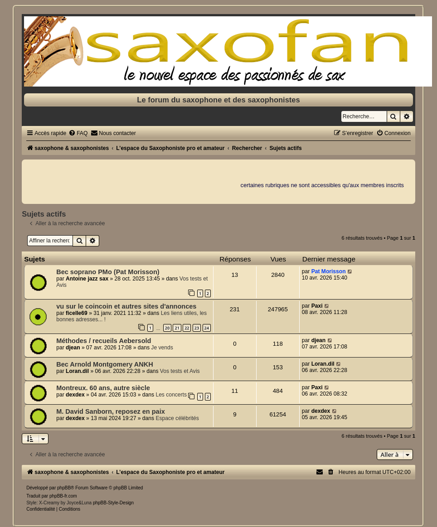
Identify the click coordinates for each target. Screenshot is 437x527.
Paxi (317, 306)
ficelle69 (76, 313)
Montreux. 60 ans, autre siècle (103, 388)
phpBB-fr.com (63, 495)
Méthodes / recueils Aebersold (103, 340)
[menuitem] (77, 133)
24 (206, 328)
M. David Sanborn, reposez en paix (110, 411)
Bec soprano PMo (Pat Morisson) (107, 272)
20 (167, 328)
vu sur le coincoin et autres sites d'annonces (126, 306)
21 (177, 328)
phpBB (64, 487)
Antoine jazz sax (87, 279)
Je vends (162, 347)
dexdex (75, 395)
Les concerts (171, 395)
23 (196, 328)
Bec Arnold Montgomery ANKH (104, 364)
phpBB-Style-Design (113, 502)
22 (187, 328)
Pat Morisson (328, 271)
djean (73, 347)
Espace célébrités (177, 418)
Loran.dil (77, 371)
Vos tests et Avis (180, 371)
